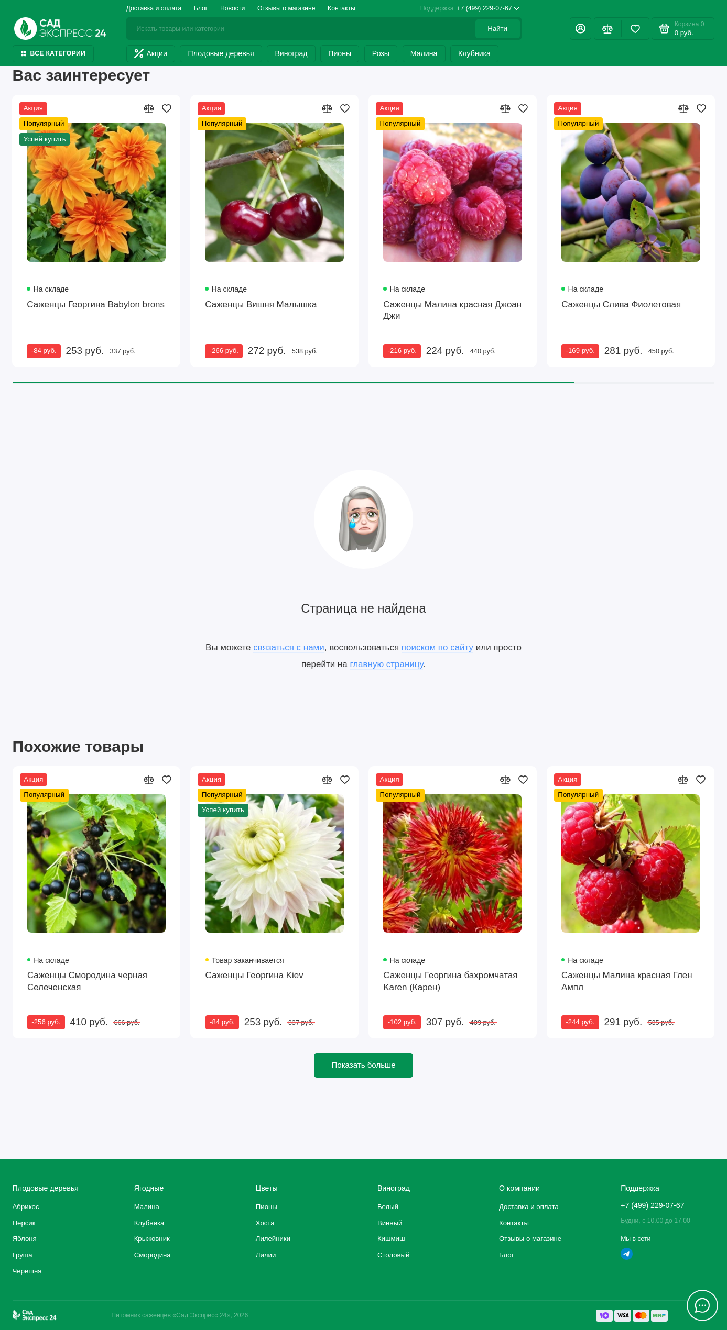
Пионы (339, 53)
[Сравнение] (607, 28)
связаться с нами (288, 647)
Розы (380, 53)
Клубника (474, 53)
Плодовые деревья (221, 53)
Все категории (53, 53)
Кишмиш (391, 1239)
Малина (424, 53)
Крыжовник (152, 1239)
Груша (22, 1255)
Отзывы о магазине (286, 8)
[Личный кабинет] (581, 28)
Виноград (291, 53)
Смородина (152, 1255)
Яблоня (25, 1239)
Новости (232, 8)
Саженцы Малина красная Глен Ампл (626, 981)
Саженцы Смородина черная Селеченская (87, 981)
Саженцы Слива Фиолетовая (621, 304)
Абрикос (26, 1207)
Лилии (266, 1255)
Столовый (393, 1255)
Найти (497, 28)
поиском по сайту (437, 647)
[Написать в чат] (703, 1306)
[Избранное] (635, 28)
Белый (387, 1207)
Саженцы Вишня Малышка (261, 304)
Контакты (341, 8)
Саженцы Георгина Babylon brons (96, 304)
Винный (390, 1223)
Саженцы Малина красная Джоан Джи (452, 311)
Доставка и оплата (154, 8)
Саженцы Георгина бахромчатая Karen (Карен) (450, 981)
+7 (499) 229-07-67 (470, 9)
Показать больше (363, 1064)
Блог (201, 8)
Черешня (27, 1271)
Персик (24, 1223)
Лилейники (273, 1239)
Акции (150, 53)
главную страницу (386, 664)
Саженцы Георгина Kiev (254, 975)
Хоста (265, 1223)
